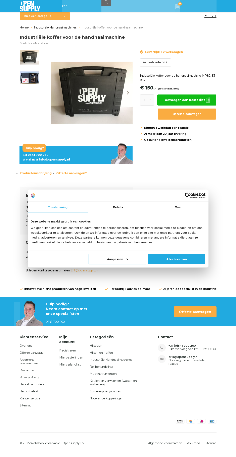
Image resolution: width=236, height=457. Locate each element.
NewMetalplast (39, 46)
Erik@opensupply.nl (84, 273)
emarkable (52, 446)
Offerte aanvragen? (71, 176)
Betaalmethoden (32, 387)
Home (24, 30)
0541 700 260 (35, 158)
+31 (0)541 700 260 (182, 348)
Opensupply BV (73, 446)
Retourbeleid (29, 394)
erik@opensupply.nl (183, 360)
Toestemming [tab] (58, 207)
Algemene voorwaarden (29, 364)
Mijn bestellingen (71, 360)
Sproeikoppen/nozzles (105, 394)
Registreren (67, 353)
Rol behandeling (101, 370)
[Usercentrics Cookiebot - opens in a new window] (187, 196)
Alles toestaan (176, 259)
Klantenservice (30, 401)
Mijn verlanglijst (70, 367)
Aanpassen (117, 259)
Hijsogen (96, 348)
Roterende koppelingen (106, 401)
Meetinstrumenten (103, 377)
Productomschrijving (36, 176)
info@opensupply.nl (46, 162)
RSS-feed (193, 446)
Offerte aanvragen (187, 117)
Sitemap (26, 408)
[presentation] (128, 96)
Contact (210, 19)
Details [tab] (118, 207)
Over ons (26, 348)
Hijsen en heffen (101, 355)
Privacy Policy (29, 380)
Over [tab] (178, 207)
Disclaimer (27, 373)
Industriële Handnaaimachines (55, 30)
